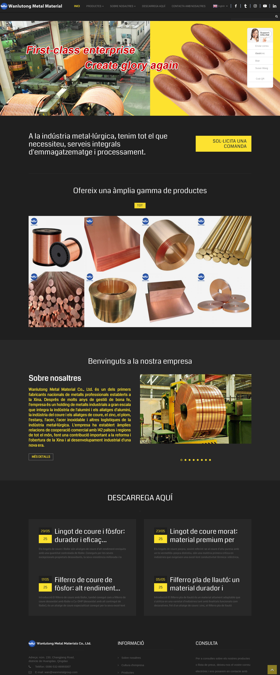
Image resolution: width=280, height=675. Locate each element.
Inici (77, 6)
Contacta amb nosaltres (189, 6)
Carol (258, 53)
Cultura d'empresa (132, 664)
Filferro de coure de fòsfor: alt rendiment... (87, 583)
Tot (140, 208)
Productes (95, 6)
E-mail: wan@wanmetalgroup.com (56, 671)
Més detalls (41, 459)
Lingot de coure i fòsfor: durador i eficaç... (90, 535)
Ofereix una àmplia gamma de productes (140, 193)
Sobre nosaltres (123, 6)
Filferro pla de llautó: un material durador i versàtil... (205, 587)
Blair (257, 61)
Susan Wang (261, 68)
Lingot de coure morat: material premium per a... (203, 539)
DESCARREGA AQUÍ (153, 6)
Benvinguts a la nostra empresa (140, 364)
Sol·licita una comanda (230, 143)
